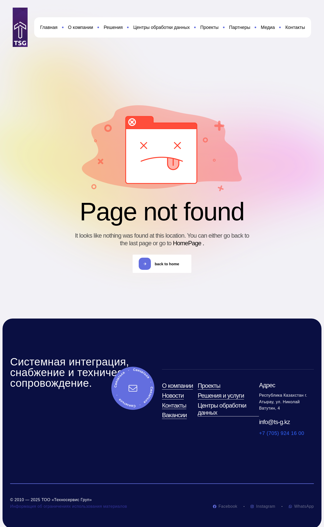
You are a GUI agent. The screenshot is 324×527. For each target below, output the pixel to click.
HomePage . (188, 243)
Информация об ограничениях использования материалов (68, 506)
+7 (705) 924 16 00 (281, 433)
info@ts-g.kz (274, 421)
